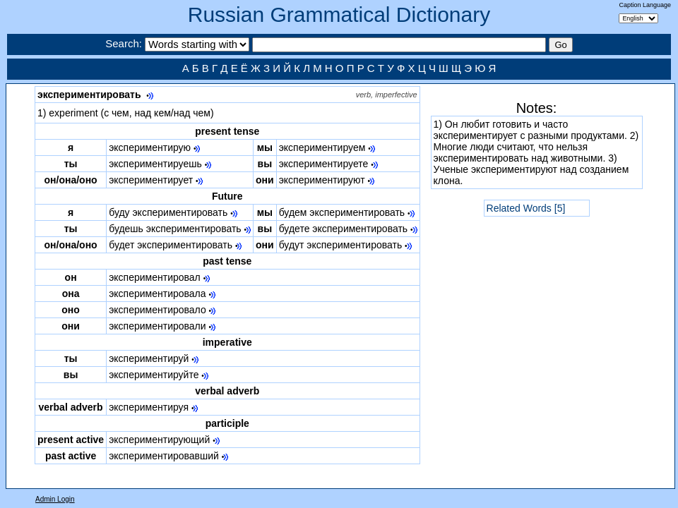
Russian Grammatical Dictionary (339, 14)
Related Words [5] (526, 208)
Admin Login (55, 499)
